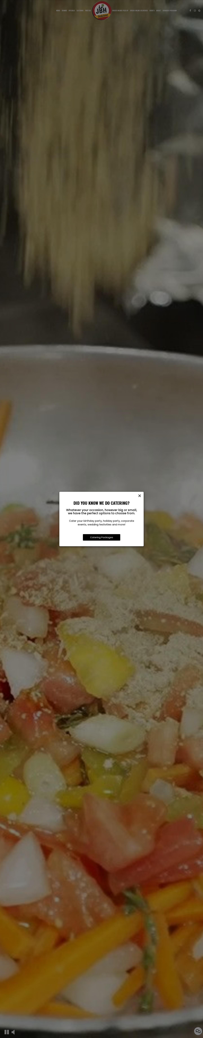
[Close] (140, 496)
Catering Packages (101, 537)
